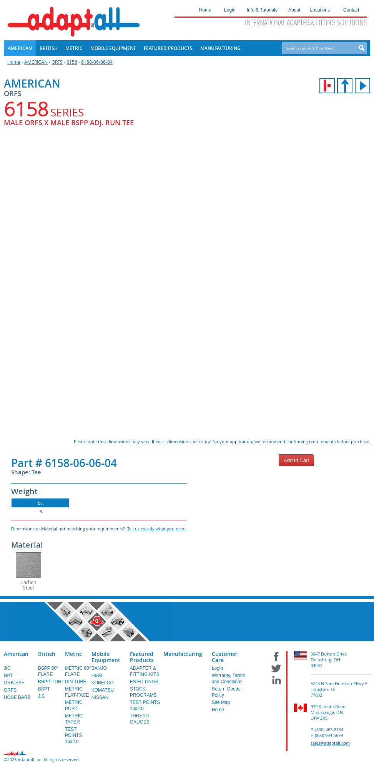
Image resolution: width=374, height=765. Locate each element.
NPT (8, 675)
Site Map (221, 702)
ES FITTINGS (144, 681)
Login (217, 668)
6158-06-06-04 (97, 62)
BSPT (44, 689)
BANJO (99, 668)
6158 (71, 62)
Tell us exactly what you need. (157, 529)
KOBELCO (102, 683)
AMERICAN (36, 62)
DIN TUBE (75, 681)
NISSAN (100, 697)
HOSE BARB (17, 697)
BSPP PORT (51, 681)
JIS (41, 696)
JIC (7, 668)
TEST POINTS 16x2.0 (73, 735)
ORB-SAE (14, 683)
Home (13, 62)
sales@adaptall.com (330, 743)
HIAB (96, 675)
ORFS (57, 62)
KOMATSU (102, 690)
